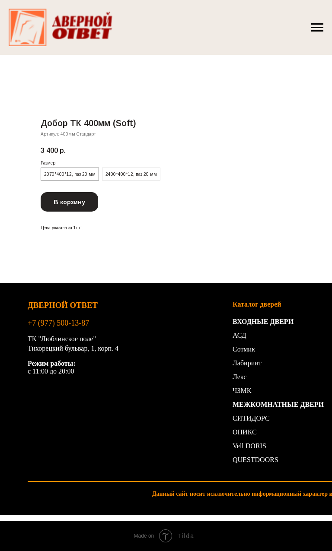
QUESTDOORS (255, 459)
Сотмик (244, 349)
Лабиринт (247, 363)
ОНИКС (245, 432)
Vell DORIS (249, 446)
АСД (239, 335)
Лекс (239, 376)
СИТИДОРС (251, 418)
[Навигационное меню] (317, 27)
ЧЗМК (242, 390)
